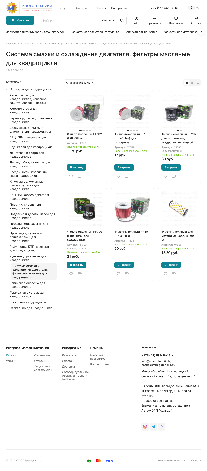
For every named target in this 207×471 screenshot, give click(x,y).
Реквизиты (69, 355)
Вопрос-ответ (99, 364)
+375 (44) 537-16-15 (163, 8)
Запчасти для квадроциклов (31, 89)
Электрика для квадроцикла (31, 308)
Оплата (67, 361)
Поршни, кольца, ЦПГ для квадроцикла (29, 225)
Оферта (196, 460)
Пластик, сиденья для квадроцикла (26, 206)
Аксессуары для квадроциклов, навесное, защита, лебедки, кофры (28, 99)
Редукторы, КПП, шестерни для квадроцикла (30, 248)
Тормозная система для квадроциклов (28, 294)
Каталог (11, 355)
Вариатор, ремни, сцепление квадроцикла (31, 120)
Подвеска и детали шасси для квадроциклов (32, 216)
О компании (42, 355)
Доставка (68, 366)
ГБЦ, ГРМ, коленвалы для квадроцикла (28, 139)
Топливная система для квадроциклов (27, 285)
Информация (71, 348)
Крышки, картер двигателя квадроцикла (30, 197)
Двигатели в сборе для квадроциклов (27, 154)
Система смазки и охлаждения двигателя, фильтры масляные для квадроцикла (30, 271)
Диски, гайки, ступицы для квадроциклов (30, 164)
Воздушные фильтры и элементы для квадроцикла (30, 129)
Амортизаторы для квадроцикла (24, 110)
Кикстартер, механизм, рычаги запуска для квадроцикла (27, 185)
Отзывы (39, 361)
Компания (41, 348)
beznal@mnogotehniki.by (158, 365)
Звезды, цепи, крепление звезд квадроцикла (28, 174)
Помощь (96, 348)
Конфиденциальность (171, 460)
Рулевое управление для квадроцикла (28, 258)
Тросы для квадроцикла (28, 302)
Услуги (10, 361)
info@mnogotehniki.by (156, 361)
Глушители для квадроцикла (31, 147)
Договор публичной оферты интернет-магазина (75, 375)
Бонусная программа (97, 356)
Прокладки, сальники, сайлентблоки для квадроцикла (26, 237)
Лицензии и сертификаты (43, 368)
